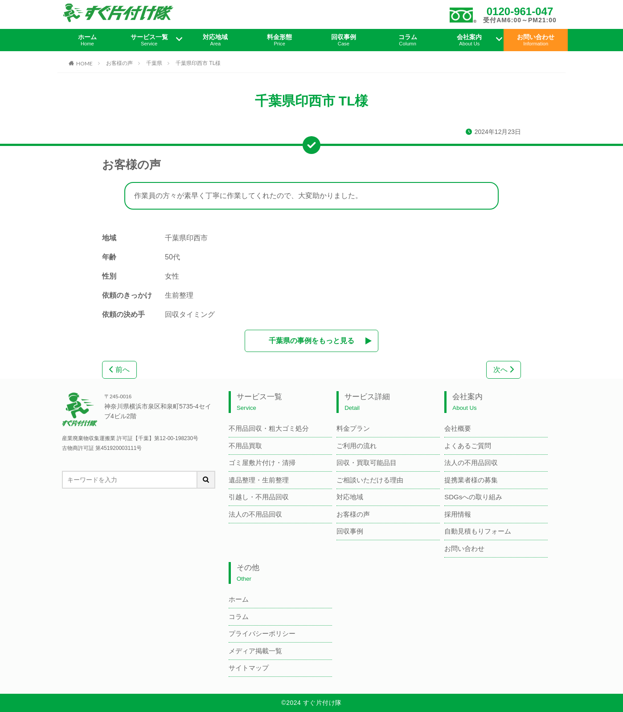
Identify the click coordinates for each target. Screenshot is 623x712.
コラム (408, 40)
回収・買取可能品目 (366, 462)
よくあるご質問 (467, 445)
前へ (119, 369)
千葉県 (154, 63)
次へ (503, 369)
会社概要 (457, 428)
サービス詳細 (367, 402)
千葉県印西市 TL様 (198, 63)
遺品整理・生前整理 (259, 480)
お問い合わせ (536, 40)
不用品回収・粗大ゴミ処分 (269, 428)
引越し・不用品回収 (259, 497)
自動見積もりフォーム (477, 531)
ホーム (87, 40)
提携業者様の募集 (471, 480)
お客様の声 (119, 63)
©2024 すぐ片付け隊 (311, 702)
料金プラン (353, 428)
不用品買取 (245, 445)
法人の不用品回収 (255, 514)
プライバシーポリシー (262, 633)
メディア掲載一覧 (255, 651)
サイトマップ (249, 668)
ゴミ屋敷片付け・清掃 (262, 462)
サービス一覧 (149, 40)
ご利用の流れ (356, 445)
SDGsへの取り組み (473, 497)
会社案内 (470, 40)
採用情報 (457, 514)
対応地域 (216, 40)
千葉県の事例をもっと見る (311, 340)
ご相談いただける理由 (369, 480)
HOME (84, 63)
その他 (248, 573)
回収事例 (344, 40)
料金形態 (279, 40)
